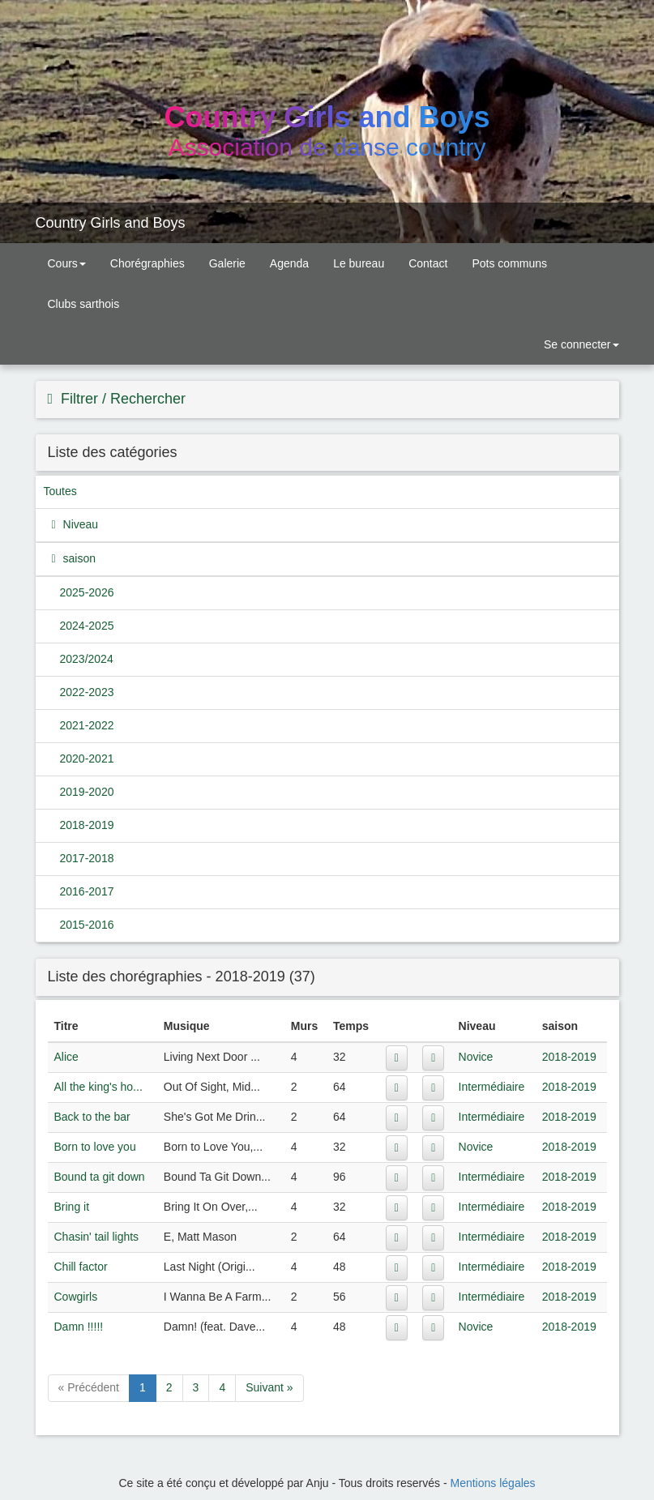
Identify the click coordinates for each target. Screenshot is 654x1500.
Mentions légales (493, 1482)
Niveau (79, 524)
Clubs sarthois (84, 303)
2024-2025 (87, 625)
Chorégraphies (147, 263)
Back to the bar (92, 1116)
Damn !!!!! (79, 1326)
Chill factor (81, 1266)
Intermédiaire (492, 1086)
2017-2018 (87, 858)
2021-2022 (87, 725)
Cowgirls (76, 1296)
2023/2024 (86, 658)
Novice (476, 1056)
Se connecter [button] (579, 344)
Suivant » (269, 1387)
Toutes (60, 491)
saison (78, 558)
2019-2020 (87, 791)
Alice (66, 1056)
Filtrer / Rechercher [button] (121, 399)
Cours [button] (67, 263)
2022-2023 (87, 692)
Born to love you (95, 1146)
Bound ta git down (99, 1176)
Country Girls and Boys (111, 223)
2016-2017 (87, 891)
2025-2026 (87, 592)
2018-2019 (87, 824)
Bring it (72, 1206)
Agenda (289, 263)
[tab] (327, 399)
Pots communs (509, 263)
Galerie (227, 263)
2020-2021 (87, 758)
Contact (427, 263)
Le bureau (358, 263)
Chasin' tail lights (96, 1236)
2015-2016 (87, 924)
